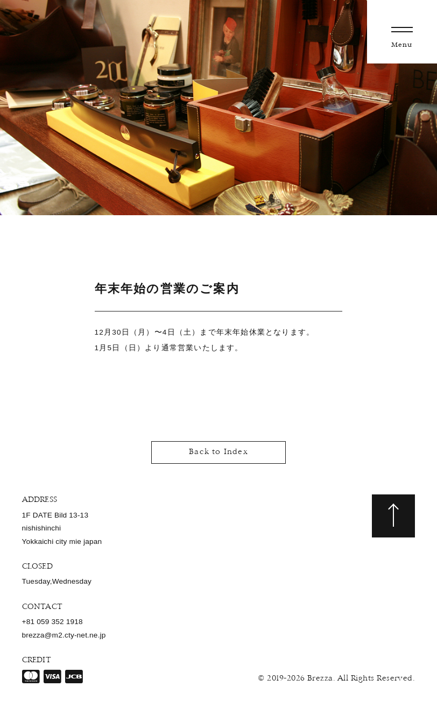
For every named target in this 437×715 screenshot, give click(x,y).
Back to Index (218, 452)
